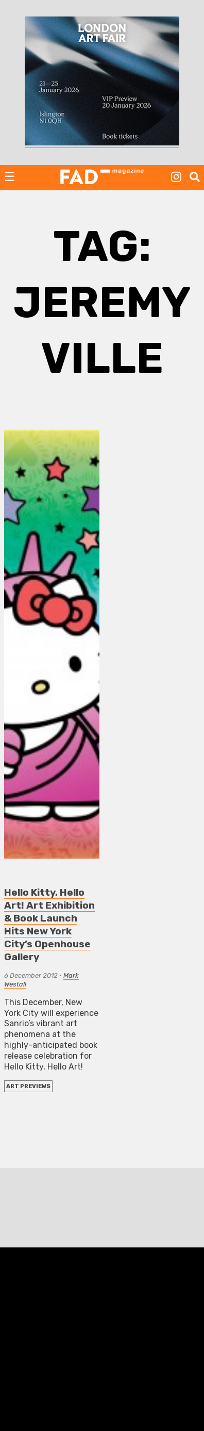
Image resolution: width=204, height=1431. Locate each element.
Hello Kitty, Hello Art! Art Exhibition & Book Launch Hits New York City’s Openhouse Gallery (49, 924)
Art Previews (28, 1086)
